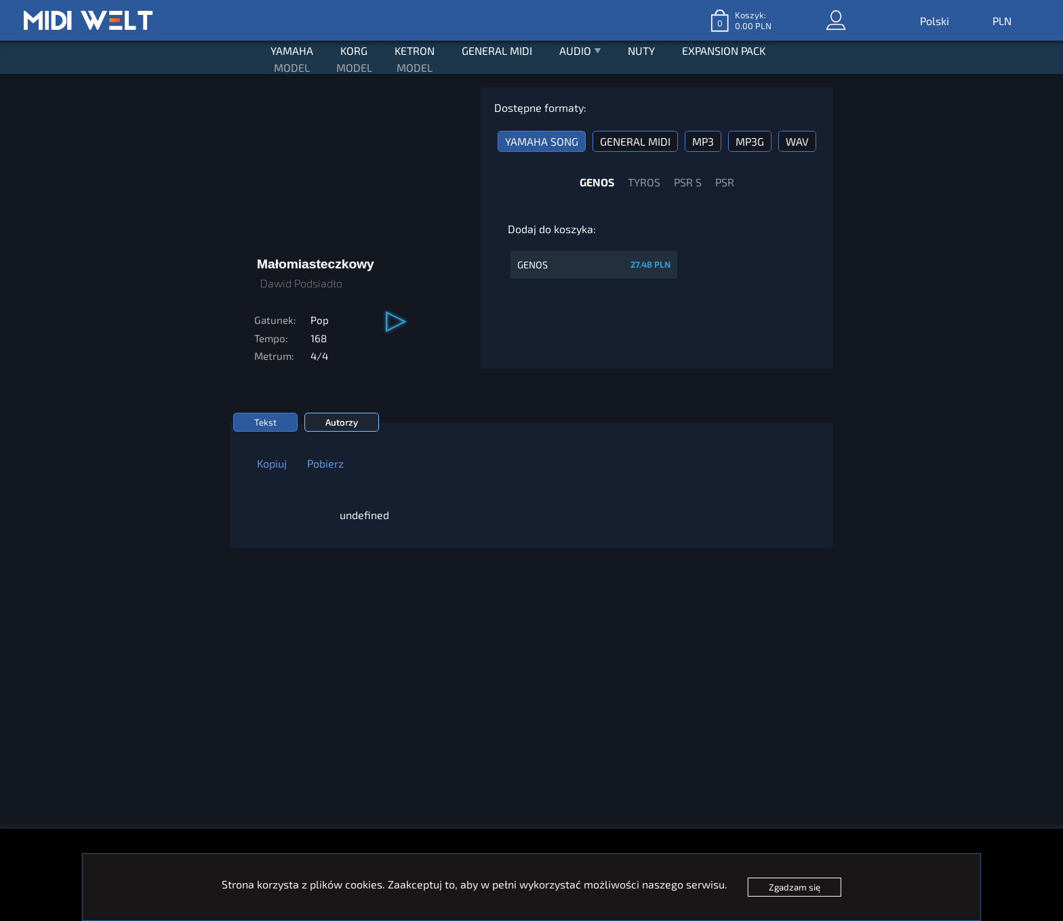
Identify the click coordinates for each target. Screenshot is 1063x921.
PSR (724, 182)
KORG (353, 50)
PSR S (688, 182)
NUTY (641, 50)
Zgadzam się (794, 887)
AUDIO (580, 52)
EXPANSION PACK (723, 50)
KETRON (415, 50)
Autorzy (341, 422)
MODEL (292, 67)
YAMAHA (291, 50)
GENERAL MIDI (497, 50)
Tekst (265, 422)
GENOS (597, 182)
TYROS (644, 182)
